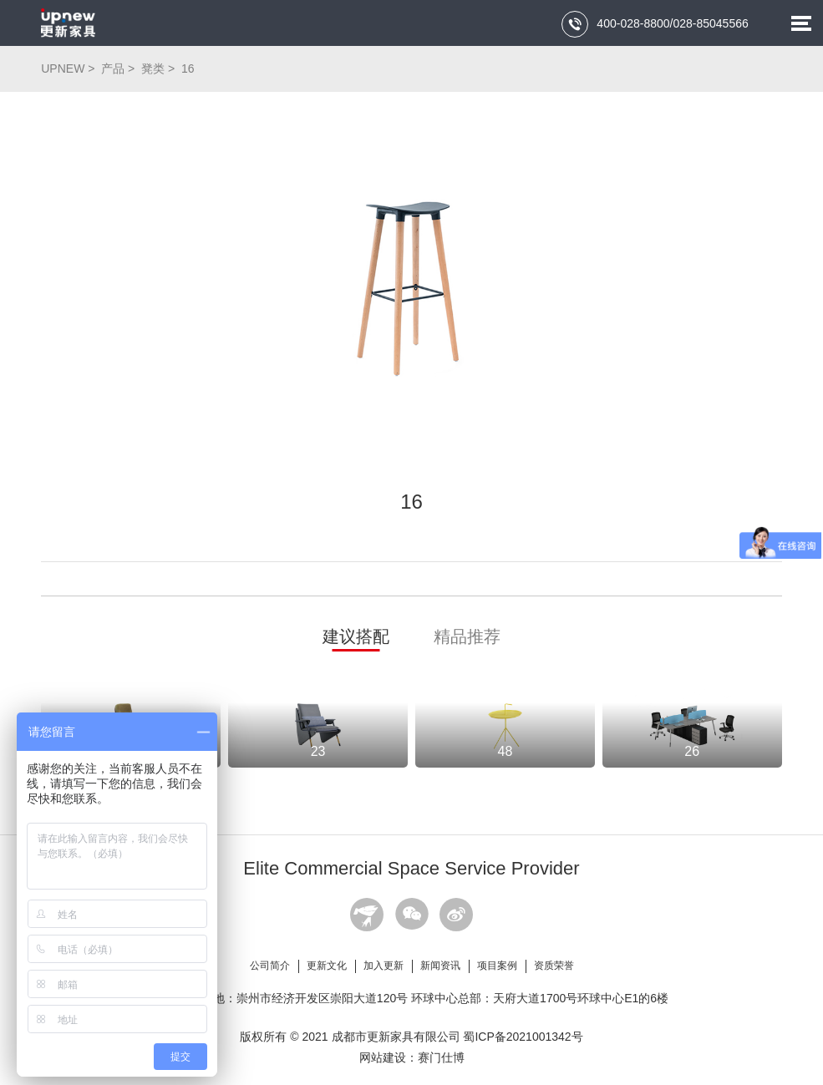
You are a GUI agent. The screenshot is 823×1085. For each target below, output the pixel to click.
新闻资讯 (440, 965)
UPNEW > (69, 68)
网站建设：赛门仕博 (412, 1057)
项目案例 (497, 965)
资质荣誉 (554, 965)
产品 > (119, 68)
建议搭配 (356, 636)
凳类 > (159, 68)
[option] (411, 288)
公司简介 (270, 965)
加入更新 (383, 965)
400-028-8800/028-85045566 (654, 24)
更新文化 (327, 965)
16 (188, 68)
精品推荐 (467, 636)
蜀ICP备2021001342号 (522, 1036)
